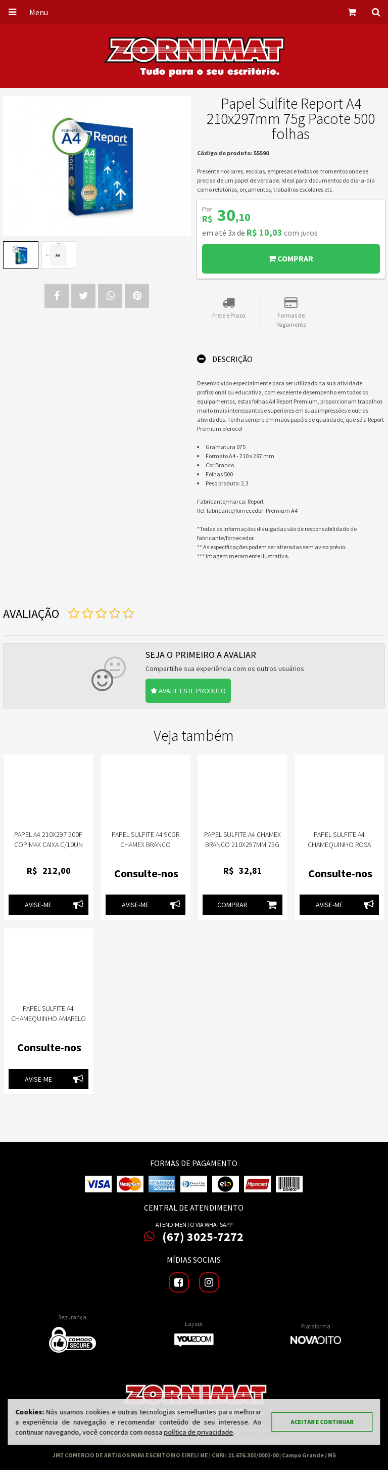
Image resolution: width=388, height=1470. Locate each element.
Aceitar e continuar (322, 1422)
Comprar (290, 258)
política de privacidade (198, 1432)
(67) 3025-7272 (194, 1236)
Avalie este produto (188, 690)
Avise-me (56, 905)
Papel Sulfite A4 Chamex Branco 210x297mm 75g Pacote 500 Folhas (242, 844)
